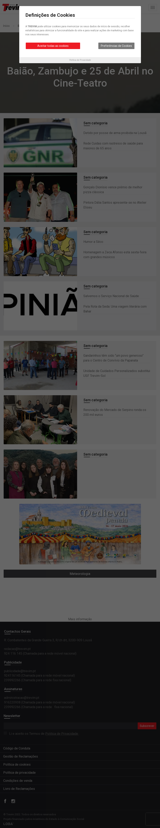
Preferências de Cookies (116, 45)
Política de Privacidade (80, 60)
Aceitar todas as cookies (53, 45)
